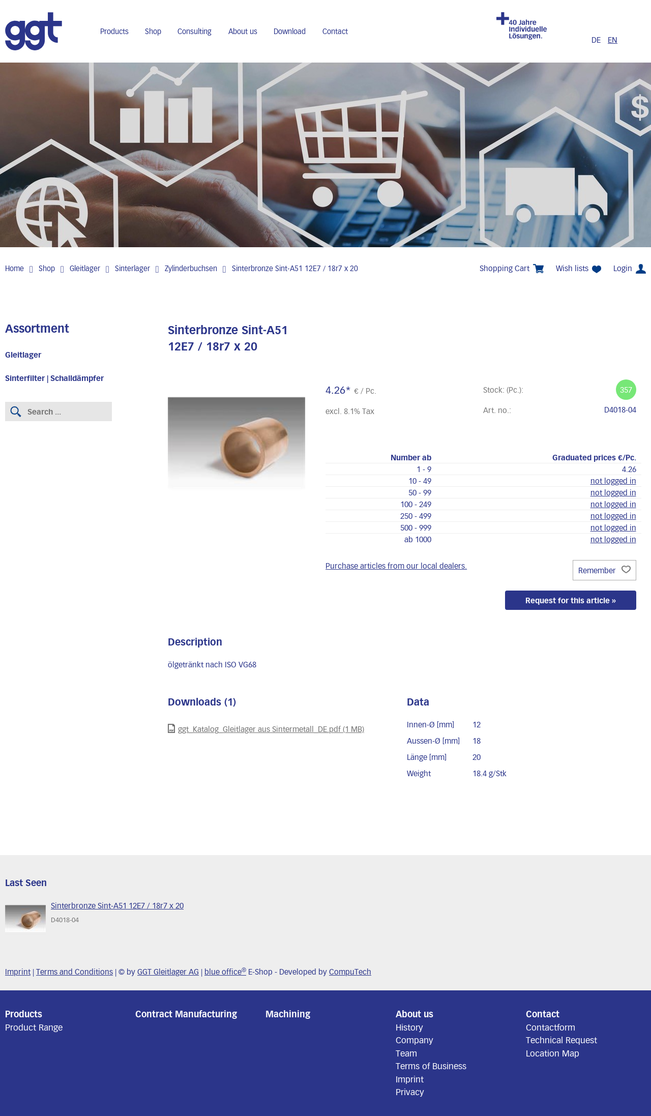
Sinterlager (132, 268)
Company (414, 1040)
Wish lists (578, 268)
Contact (335, 31)
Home (14, 268)
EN (612, 39)
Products (114, 31)
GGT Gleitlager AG (168, 971)
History (409, 1027)
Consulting (194, 31)
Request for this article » (570, 600)
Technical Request (561, 1040)
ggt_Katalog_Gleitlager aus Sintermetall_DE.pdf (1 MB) (266, 728)
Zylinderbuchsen (191, 268)
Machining (287, 1014)
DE (597, 39)
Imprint (18, 971)
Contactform (550, 1027)
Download (290, 31)
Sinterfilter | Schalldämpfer (54, 378)
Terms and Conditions (74, 971)
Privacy (410, 1091)
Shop (153, 31)
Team (406, 1053)
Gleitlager (85, 268)
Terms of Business (431, 1066)
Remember (604, 570)
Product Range (34, 1027)
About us (242, 31)
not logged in (613, 480)
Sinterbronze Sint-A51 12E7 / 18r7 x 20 (295, 268)
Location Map (552, 1053)
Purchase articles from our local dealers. (396, 565)
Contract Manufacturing (186, 1014)
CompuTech (350, 971)
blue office (225, 971)
